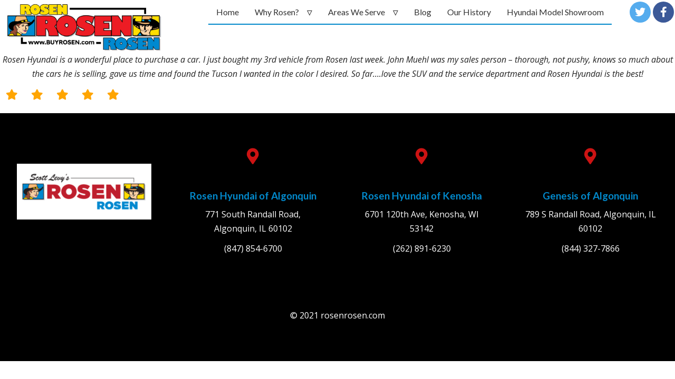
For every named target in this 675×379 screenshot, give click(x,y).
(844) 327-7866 (591, 248)
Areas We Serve (356, 12)
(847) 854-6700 (253, 248)
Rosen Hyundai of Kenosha (422, 196)
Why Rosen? (277, 12)
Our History (469, 12)
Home (227, 12)
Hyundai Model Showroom (555, 12)
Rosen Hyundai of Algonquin (253, 196)
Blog (422, 12)
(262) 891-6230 (422, 248)
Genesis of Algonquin (590, 196)
